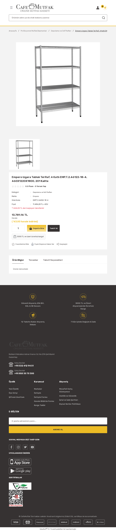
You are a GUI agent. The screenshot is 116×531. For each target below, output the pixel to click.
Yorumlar (33, 260)
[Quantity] (18, 228)
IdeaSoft (43, 529)
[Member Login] (98, 8)
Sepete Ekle (37, 228)
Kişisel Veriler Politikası (70, 404)
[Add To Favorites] (21, 244)
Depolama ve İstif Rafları (43, 192)
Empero (36, 196)
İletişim (37, 393)
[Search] (58, 17)
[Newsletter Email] (58, 420)
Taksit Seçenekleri (53, 260)
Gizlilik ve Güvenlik (67, 396)
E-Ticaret (52, 529)
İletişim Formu (40, 397)
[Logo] (35, 7)
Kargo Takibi (39, 405)
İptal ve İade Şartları (68, 400)
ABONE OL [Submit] (58, 430)
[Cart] (105, 8)
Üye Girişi (13, 393)
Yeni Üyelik (13, 389)
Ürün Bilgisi (18, 260)
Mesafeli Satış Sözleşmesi (65, 390)
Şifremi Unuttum (16, 397)
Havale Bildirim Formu (44, 401)
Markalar (38, 389)
